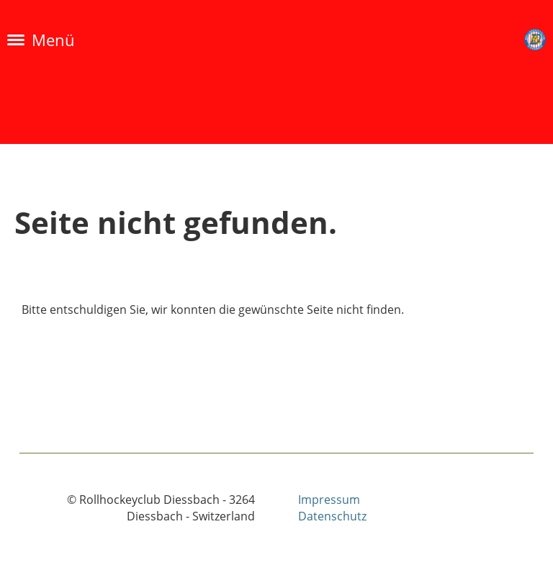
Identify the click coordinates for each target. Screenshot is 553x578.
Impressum (329, 499)
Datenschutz (332, 516)
